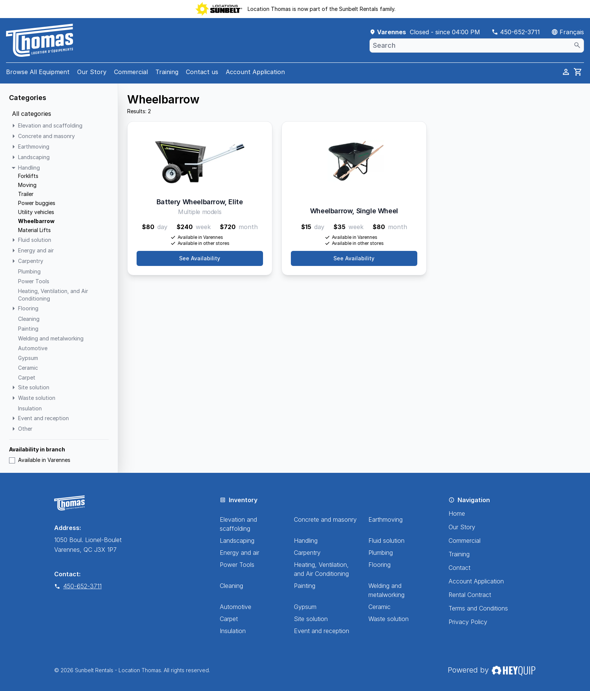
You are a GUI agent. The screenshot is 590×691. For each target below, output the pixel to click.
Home (457, 513)
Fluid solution (386, 540)
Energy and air (239, 552)
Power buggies (36, 203)
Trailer (25, 194)
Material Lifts (34, 230)
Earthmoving (385, 519)
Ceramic (379, 607)
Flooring (379, 564)
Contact (459, 567)
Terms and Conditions (478, 608)
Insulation (233, 631)
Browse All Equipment (38, 72)
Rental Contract (470, 594)
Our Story (91, 72)
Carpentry (307, 552)
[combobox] (477, 45)
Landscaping (237, 540)
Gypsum (305, 607)
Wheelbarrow (36, 221)
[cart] (578, 72)
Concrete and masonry (325, 519)
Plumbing (380, 552)
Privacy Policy (468, 622)
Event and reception (321, 631)
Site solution (311, 619)
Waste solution (388, 619)
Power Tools (237, 564)
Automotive (235, 607)
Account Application (255, 72)
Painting (304, 585)
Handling (306, 540)
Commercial (131, 72)
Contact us (202, 72)
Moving (27, 185)
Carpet (229, 619)
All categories (31, 113)
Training (166, 72)
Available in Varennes (39, 460)
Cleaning (231, 585)
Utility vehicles (36, 212)
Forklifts (28, 176)
